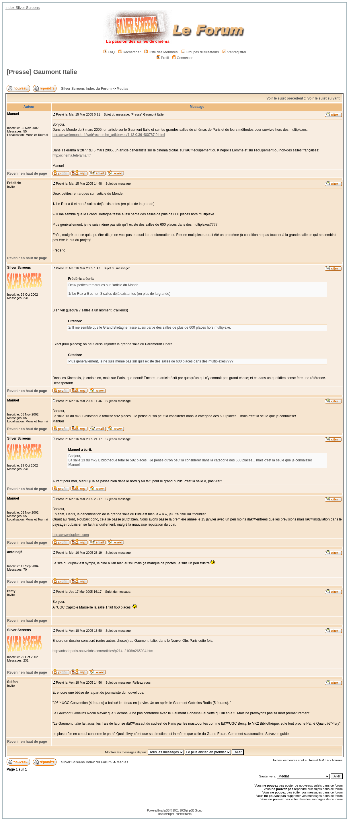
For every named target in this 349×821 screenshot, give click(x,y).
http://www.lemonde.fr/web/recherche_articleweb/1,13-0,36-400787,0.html (108, 135)
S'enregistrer (234, 52)
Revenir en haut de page (27, 173)
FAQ (109, 52)
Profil (163, 58)
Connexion (182, 58)
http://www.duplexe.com (70, 535)
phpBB (165, 810)
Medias (122, 89)
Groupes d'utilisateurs (200, 52)
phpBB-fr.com (184, 814)
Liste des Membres (161, 52)
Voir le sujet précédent (284, 98)
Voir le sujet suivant (323, 98)
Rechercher (129, 52)
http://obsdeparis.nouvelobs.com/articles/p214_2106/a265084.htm (102, 651)
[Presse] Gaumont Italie (42, 71)
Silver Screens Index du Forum (86, 89)
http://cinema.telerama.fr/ (71, 155)
